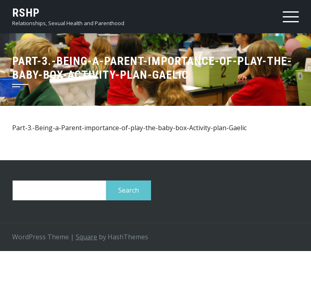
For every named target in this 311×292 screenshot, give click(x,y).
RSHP (26, 12)
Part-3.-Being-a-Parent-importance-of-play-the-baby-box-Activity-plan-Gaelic (129, 127)
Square (86, 236)
